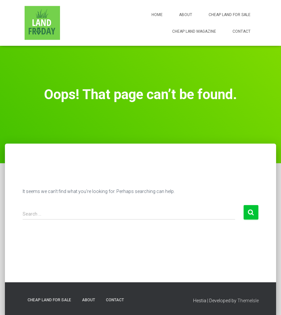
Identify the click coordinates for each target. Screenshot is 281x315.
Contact (241, 31)
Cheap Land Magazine (194, 31)
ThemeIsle (248, 300)
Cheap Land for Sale (230, 14)
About (185, 14)
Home (157, 14)
